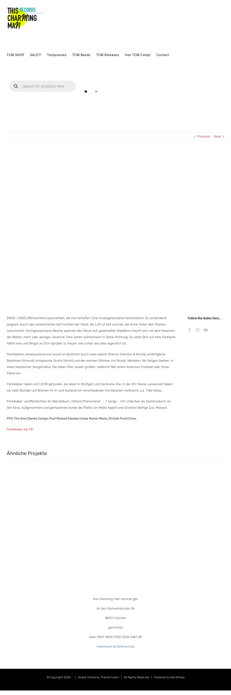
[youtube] (206, 330)
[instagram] (197, 330)
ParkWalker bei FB (20, 429)
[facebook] (189, 330)
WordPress (178, 677)
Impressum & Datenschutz (116, 646)
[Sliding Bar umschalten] (96, 91)
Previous (203, 136)
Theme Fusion (110, 677)
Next (217, 136)
